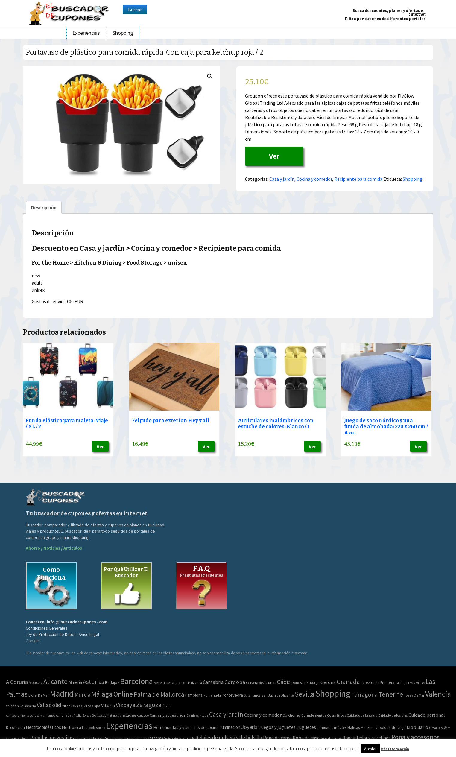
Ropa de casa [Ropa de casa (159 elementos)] (306, 738)
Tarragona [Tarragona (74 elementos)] (364, 694)
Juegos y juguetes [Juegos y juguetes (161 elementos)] (277, 727)
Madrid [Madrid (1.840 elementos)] (62, 693)
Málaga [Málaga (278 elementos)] (102, 694)
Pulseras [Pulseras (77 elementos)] (155, 738)
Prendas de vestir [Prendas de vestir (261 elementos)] (49, 737)
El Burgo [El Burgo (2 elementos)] (313, 682)
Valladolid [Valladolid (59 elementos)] (49, 705)
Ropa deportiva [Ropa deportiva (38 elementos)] (331, 738)
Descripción (44, 207)
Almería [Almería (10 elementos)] (75, 682)
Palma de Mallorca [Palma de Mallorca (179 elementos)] (159, 694)
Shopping (123, 32)
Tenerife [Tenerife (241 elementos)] (391, 694)
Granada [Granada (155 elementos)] (348, 682)
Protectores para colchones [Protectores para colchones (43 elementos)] (126, 738)
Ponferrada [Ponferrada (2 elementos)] (212, 695)
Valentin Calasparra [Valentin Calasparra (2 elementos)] (21, 705)
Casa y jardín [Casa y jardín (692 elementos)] (226, 714)
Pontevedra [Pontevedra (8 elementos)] (232, 695)
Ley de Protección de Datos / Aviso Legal (62, 634)
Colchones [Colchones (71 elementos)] (291, 715)
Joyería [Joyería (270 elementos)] (249, 726)
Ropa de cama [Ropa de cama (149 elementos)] (277, 738)
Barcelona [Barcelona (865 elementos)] (136, 681)
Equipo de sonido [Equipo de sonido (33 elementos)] (93, 728)
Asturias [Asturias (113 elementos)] (93, 682)
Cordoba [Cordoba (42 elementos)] (234, 682)
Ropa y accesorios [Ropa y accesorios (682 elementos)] (415, 737)
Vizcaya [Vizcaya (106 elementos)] (125, 705)
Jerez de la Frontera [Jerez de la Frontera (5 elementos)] (377, 682)
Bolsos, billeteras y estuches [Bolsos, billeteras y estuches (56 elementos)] (114, 715)
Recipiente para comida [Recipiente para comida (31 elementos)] (179, 738)
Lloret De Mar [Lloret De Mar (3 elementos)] (38, 695)
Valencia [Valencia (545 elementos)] (438, 694)
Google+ (33, 640)
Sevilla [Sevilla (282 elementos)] (304, 694)
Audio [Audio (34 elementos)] (77, 715)
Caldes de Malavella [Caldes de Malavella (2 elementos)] (187, 682)
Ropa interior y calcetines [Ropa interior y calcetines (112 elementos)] (366, 738)
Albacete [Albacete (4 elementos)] (35, 682)
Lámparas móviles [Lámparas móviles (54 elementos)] (331, 727)
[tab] (44, 207)
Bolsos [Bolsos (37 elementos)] (86, 715)
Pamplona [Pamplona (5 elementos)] (194, 695)
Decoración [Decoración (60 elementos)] (15, 727)
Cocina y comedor (314, 179)
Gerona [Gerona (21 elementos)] (328, 682)
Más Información (395, 749)
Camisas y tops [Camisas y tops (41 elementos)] (197, 715)
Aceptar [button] (370, 748)
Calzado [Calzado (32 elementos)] (143, 715)
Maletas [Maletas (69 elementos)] (353, 727)
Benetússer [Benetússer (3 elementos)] (162, 682)
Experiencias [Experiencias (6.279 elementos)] (129, 725)
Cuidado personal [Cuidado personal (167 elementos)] (426, 715)
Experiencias (86, 32)
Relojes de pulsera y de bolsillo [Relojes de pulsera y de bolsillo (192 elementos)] (228, 737)
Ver (274, 156)
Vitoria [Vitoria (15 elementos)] (108, 705)
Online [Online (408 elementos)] (123, 694)
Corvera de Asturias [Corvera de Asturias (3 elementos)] (261, 682)
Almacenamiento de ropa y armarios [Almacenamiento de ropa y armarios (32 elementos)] (30, 715)
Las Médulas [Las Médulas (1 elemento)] (416, 683)
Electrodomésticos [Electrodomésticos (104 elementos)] (43, 727)
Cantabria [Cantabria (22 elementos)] (213, 682)
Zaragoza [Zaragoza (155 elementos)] (149, 705)
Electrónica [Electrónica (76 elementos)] (71, 727)
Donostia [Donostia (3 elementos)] (298, 682)
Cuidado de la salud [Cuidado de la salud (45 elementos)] (362, 715)
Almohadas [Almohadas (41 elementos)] (64, 715)
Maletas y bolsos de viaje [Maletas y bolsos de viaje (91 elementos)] (383, 727)
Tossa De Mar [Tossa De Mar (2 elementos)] (414, 695)
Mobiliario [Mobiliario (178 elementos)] (417, 727)
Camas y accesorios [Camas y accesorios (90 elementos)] (168, 715)
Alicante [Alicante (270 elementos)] (55, 681)
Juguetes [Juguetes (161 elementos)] (306, 727)
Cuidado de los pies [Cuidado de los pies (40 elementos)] (393, 715)
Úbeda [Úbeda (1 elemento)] (166, 706)
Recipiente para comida (358, 179)
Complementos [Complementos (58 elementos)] (313, 715)
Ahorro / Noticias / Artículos (54, 548)
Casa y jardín (281, 179)
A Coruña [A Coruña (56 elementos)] (17, 681)
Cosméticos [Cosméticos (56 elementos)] (336, 715)
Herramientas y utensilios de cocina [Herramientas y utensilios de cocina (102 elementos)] (185, 727)
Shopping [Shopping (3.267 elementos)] (332, 693)
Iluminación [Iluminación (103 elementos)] (229, 727)
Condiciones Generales (46, 628)
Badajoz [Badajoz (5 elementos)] (112, 682)
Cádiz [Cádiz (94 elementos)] (284, 682)
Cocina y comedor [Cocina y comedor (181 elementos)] (263, 715)
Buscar (135, 10)
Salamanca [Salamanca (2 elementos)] (252, 695)
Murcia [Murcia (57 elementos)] (82, 694)
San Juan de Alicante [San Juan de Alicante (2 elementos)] (278, 695)
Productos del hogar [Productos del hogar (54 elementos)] (86, 738)
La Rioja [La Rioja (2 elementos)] (401, 682)
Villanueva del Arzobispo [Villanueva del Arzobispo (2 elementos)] (81, 705)
